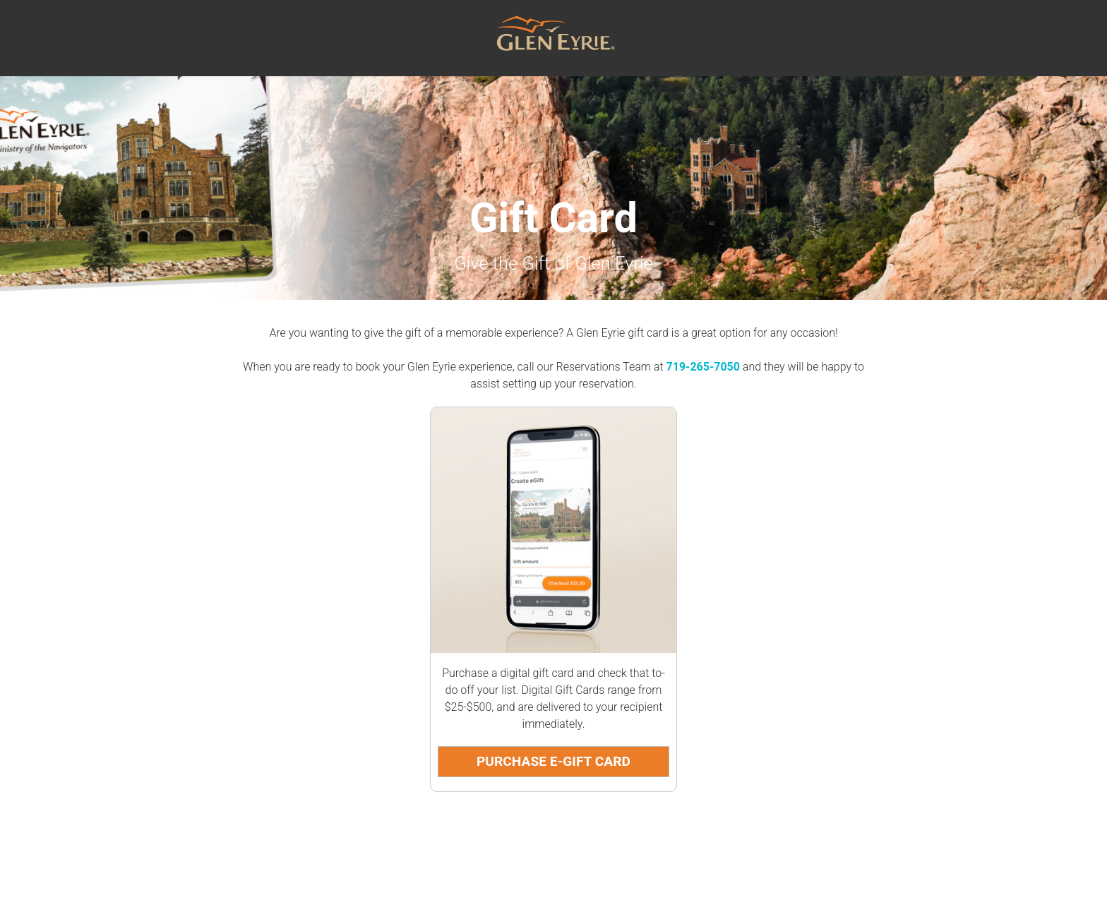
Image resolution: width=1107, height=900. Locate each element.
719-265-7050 (703, 366)
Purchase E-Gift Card (553, 761)
